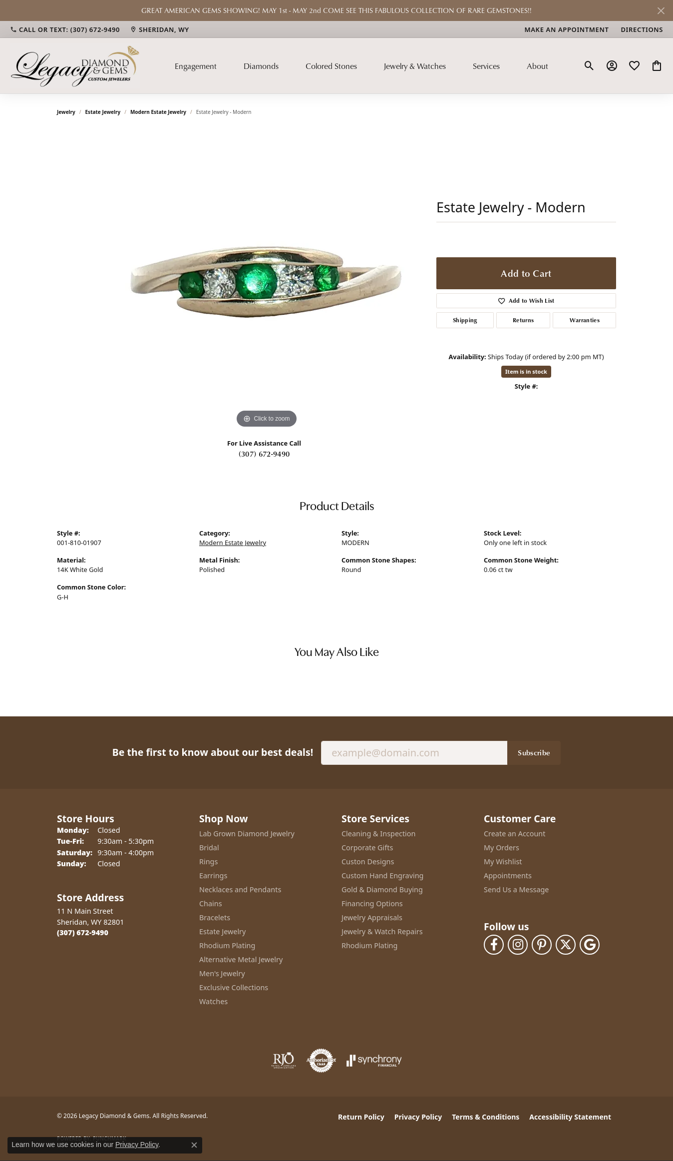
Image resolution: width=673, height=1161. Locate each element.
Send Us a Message (516, 889)
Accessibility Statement (570, 1117)
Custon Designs (367, 861)
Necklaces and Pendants (240, 889)
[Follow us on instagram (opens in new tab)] (518, 945)
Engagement (196, 65)
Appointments (508, 875)
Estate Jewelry (103, 111)
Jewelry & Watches (414, 65)
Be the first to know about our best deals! (212, 752)
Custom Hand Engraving (382, 875)
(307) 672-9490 (264, 453)
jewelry (66, 111)
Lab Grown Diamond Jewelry (247, 833)
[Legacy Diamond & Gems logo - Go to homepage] (75, 65)
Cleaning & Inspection (378, 833)
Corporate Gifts (367, 847)
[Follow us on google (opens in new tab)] (590, 945)
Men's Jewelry (222, 973)
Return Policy (361, 1117)
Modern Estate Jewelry (158, 111)
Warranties (585, 320)
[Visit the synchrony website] (374, 1060)
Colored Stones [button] (331, 65)
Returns (523, 320)
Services (486, 65)
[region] (266, 281)
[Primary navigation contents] (361, 65)
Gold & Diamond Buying (382, 889)
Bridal (209, 847)
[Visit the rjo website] (283, 1060)
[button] (589, 66)
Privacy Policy (418, 1117)
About (537, 65)
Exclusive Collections (233, 987)
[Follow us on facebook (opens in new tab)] (494, 945)
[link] (65, 29)
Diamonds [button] (261, 65)
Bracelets (214, 917)
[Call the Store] (82, 932)
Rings (208, 861)
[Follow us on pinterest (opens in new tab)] (542, 945)
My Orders (501, 847)
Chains (210, 903)
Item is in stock (526, 371)
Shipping (465, 320)
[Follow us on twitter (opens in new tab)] (566, 945)
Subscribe (534, 752)
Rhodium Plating (227, 945)
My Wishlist (503, 861)
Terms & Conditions (485, 1117)
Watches (213, 1001)
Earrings (213, 875)
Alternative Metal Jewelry (241, 959)
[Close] (661, 10)
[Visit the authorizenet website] (321, 1060)
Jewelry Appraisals (371, 917)
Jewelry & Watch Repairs (382, 931)
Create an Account (514, 833)
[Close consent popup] (194, 1145)
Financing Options (372, 903)
